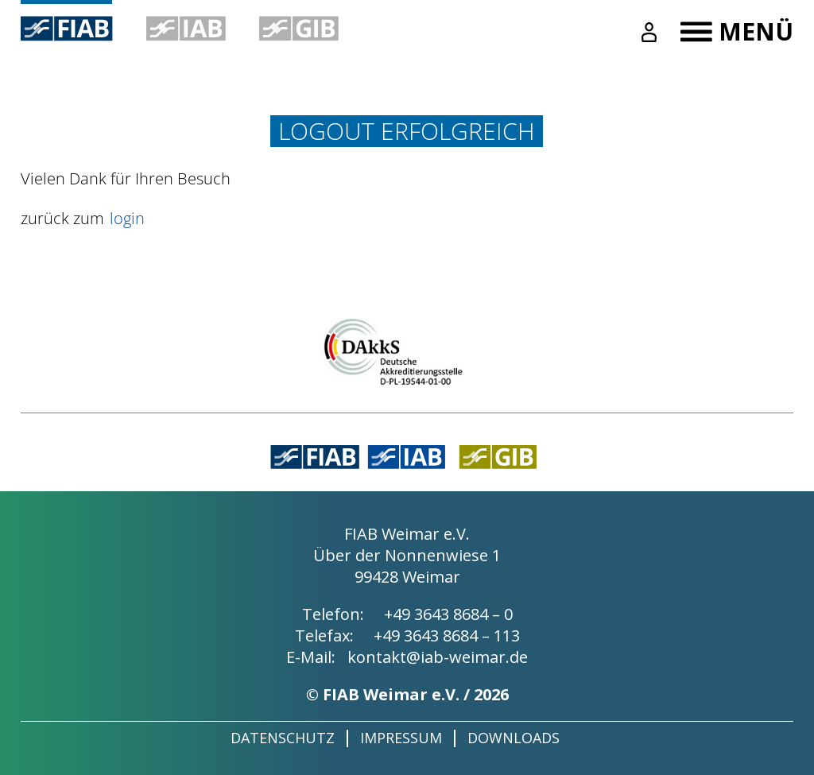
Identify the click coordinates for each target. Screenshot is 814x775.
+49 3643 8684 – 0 (448, 614)
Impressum (401, 737)
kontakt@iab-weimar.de (437, 657)
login (127, 218)
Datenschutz (283, 737)
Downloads (513, 737)
